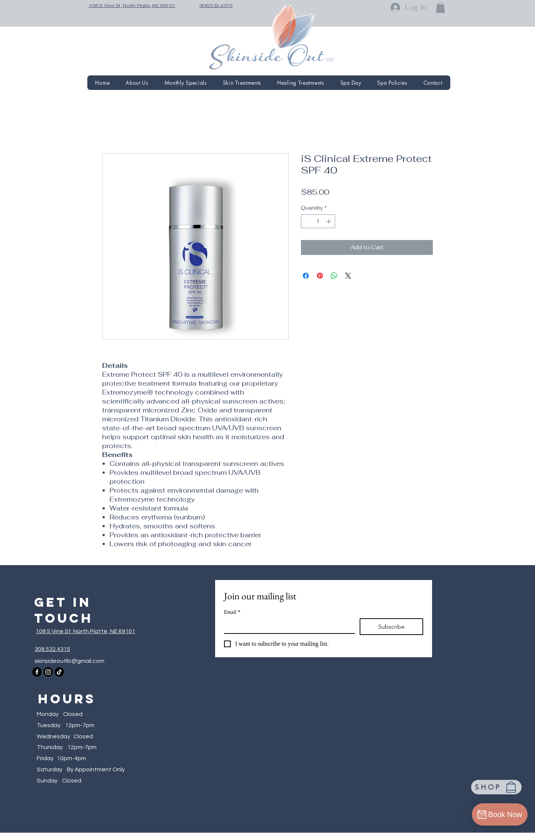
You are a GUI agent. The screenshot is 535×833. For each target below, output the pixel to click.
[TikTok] (59, 672)
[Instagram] (48, 672)
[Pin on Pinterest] (319, 275)
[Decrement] (306, 221)
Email (232, 612)
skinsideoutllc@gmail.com (69, 661)
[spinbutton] (318, 221)
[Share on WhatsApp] (334, 275)
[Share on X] (348, 275)
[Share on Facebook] (305, 275)
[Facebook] (37, 672)
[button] (440, 7)
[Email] (287, 625)
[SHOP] (496, 787)
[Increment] (329, 221)
